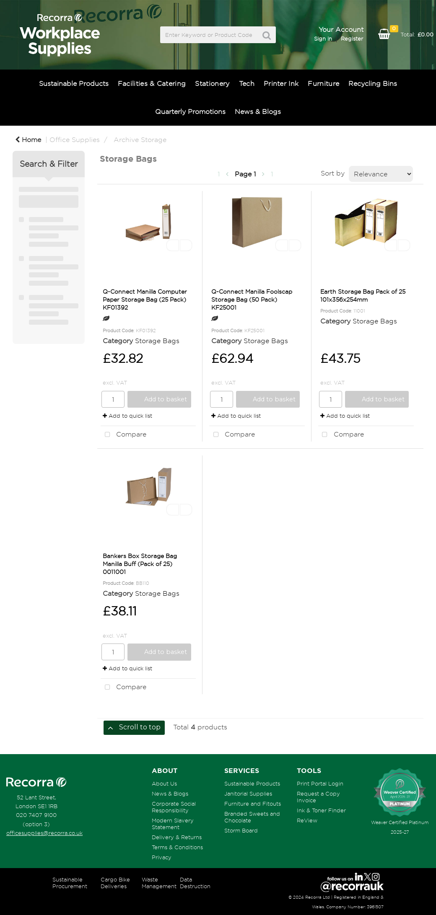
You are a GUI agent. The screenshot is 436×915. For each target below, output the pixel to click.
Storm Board (241, 830)
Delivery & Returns (177, 837)
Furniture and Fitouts (252, 803)
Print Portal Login (320, 783)
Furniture (323, 83)
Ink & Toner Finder (321, 810)
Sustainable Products (74, 83)
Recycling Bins (372, 83)
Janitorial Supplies (248, 793)
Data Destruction (195, 882)
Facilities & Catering (152, 83)
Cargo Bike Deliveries (115, 882)
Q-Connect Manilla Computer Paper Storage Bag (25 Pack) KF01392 (145, 299)
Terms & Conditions (177, 847)
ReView (307, 820)
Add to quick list (127, 415)
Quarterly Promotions (190, 111)
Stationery (212, 83)
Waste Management (159, 882)
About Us (164, 783)
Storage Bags (157, 340)
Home (28, 139)
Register (352, 38)
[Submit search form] (266, 35)
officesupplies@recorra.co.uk (44, 833)
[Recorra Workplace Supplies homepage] (36, 782)
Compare (123, 435)
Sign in (323, 38)
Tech (246, 83)
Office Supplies (74, 139)
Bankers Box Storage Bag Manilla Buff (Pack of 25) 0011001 (140, 563)
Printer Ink (281, 83)
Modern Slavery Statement (173, 823)
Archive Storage (140, 139)
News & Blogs (258, 111)
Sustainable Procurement (69, 882)
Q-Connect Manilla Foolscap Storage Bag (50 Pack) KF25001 (251, 299)
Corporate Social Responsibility (174, 807)
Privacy (161, 857)
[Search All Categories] (218, 34)
